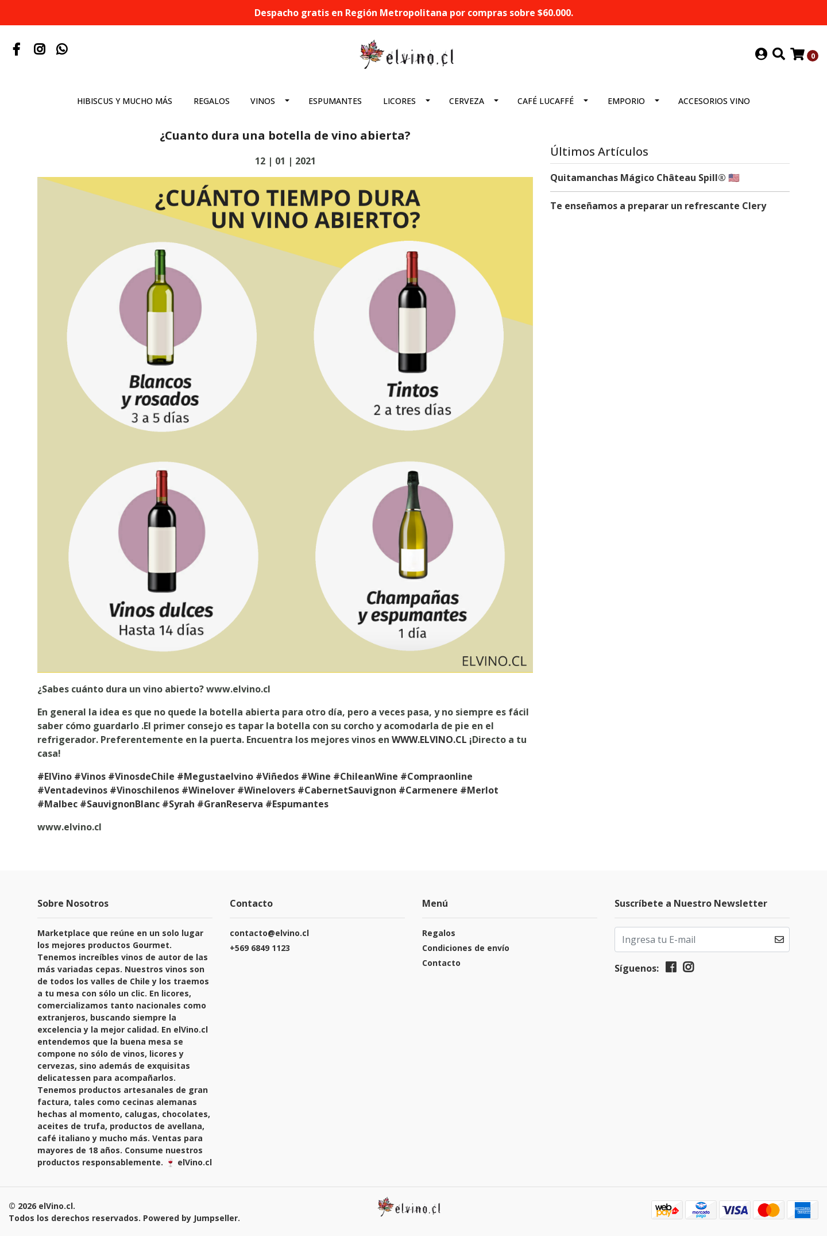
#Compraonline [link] (436, 776)
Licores (399, 100)
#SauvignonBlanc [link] (120, 804)
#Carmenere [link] (428, 790)
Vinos (262, 100)
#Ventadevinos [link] (72, 790)
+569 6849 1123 (260, 947)
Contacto (441, 962)
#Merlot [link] (479, 790)
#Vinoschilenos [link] (144, 790)
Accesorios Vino (714, 100)
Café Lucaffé (545, 100)
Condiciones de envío (465, 947)
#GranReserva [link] (230, 804)
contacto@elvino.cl (269, 932)
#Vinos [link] (90, 776)
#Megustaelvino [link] (215, 776)
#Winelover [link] (208, 790)
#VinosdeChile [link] (141, 776)
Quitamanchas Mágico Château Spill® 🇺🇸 (645, 177)
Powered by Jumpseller (190, 1217)
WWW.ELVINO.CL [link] (429, 739)
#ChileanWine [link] (365, 776)
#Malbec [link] (57, 804)
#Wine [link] (316, 776)
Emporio (626, 100)
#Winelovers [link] (266, 790)
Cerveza (466, 100)
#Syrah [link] (178, 804)
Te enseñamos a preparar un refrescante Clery (658, 205)
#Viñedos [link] (277, 776)
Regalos (212, 100)
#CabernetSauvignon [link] (346, 790)
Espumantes (335, 100)
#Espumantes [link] (297, 804)
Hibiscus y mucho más (124, 100)
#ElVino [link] (54, 776)
